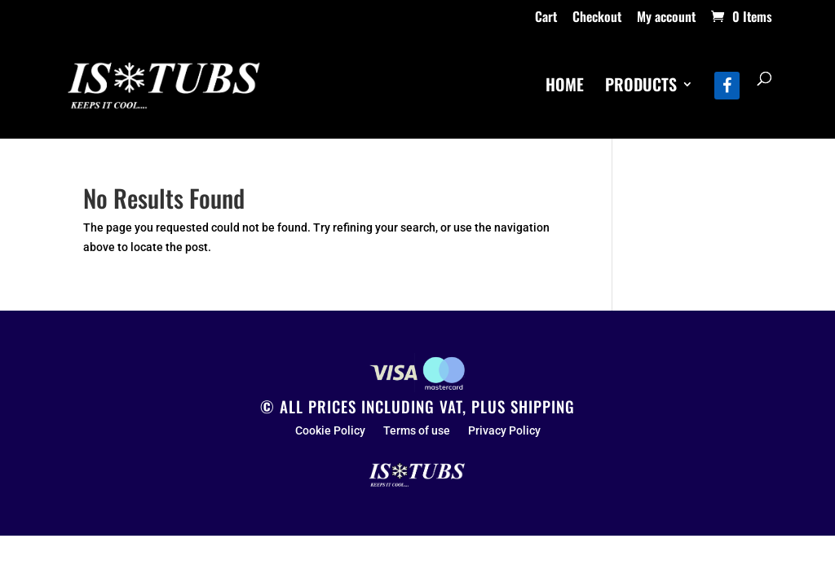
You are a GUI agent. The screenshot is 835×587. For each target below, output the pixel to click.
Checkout (596, 18)
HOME (565, 87)
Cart (546, 18)
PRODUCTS (641, 87)
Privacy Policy (504, 431)
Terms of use (416, 431)
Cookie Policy (330, 431)
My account (666, 18)
